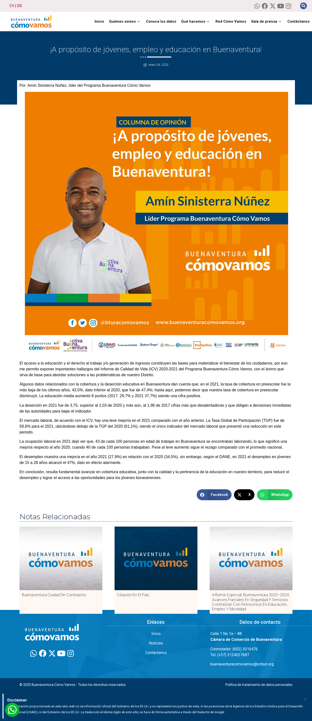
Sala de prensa (267, 21)
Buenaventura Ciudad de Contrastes (54, 595)
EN (11, 5)
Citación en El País (133, 595)
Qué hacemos (196, 21)
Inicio (99, 21)
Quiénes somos (125, 21)
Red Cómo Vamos (230, 21)
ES (19, 5)
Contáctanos (298, 21)
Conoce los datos (161, 21)
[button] (303, 5)
